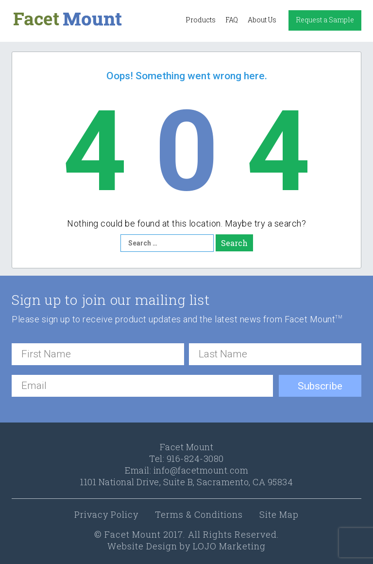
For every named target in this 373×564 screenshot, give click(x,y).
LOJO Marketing (229, 546)
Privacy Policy (106, 514)
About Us (262, 19)
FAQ (231, 19)
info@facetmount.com (201, 470)
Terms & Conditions (199, 514)
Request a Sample (325, 19)
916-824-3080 (195, 458)
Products (201, 19)
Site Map (279, 514)
